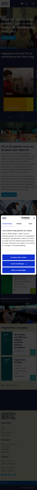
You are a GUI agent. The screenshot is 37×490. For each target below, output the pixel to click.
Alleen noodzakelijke (18, 270)
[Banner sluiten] (34, 218)
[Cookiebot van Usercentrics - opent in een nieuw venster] (22, 218)
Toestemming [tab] (7, 223)
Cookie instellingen (19, 264)
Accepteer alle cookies (19, 257)
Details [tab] (19, 223)
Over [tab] (30, 223)
